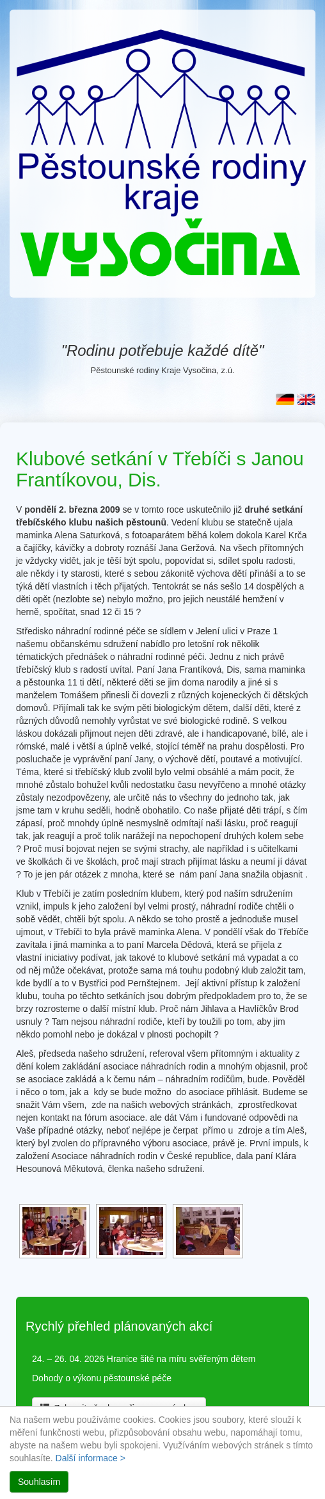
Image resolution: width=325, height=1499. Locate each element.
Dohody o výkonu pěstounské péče (101, 1378)
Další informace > (90, 1458)
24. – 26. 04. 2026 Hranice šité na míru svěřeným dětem (143, 1359)
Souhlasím (39, 1482)
